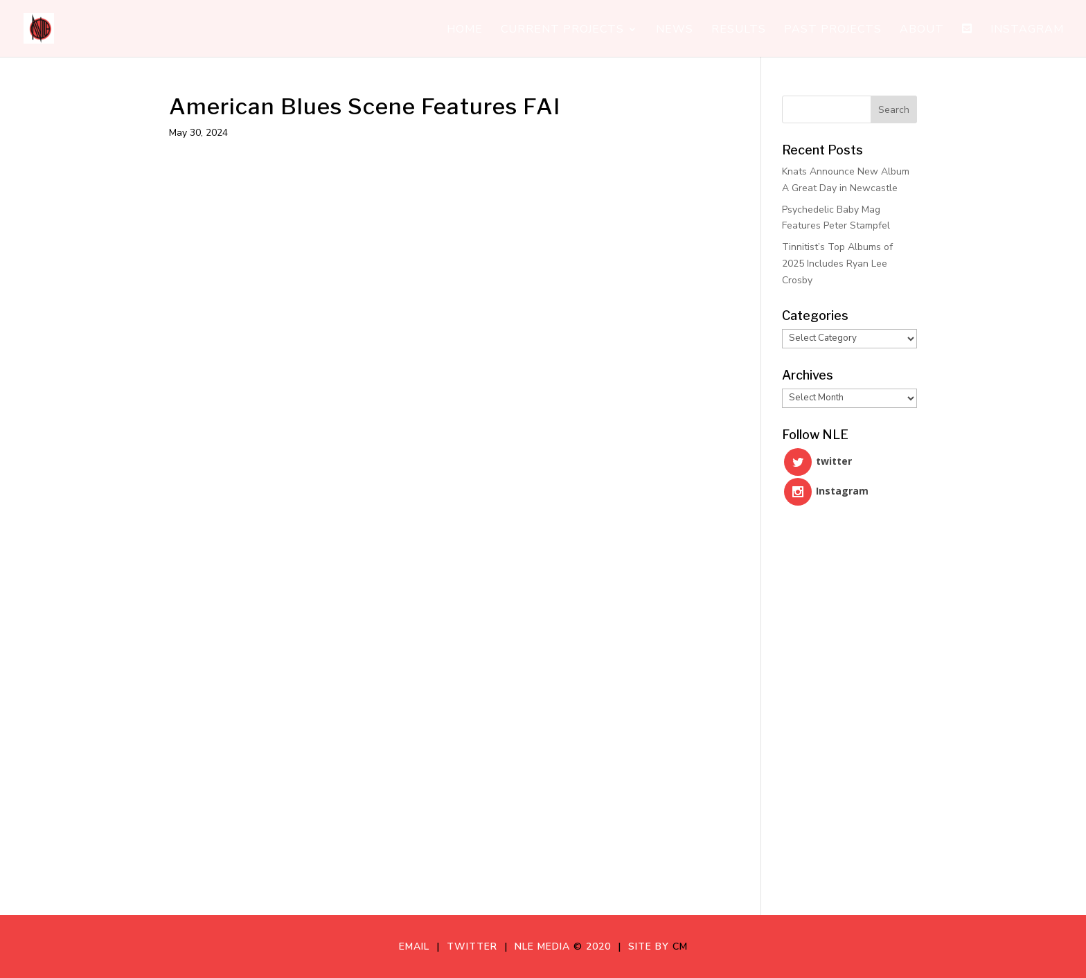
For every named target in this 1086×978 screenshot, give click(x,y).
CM (680, 946)
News (674, 30)
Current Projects (562, 30)
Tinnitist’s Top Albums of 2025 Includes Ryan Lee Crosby (837, 263)
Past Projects (833, 30)
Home (465, 30)
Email (417, 946)
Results (738, 30)
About (922, 30)
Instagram (1027, 30)
